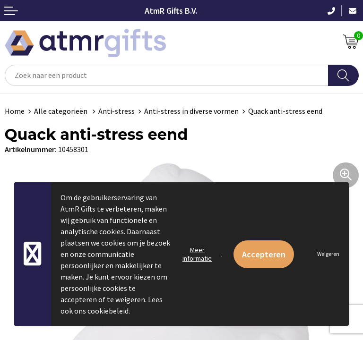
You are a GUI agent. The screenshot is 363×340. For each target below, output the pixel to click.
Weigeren (328, 253)
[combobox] (166, 75)
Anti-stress (116, 111)
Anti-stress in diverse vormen (191, 111)
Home (15, 111)
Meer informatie (197, 254)
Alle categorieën (61, 111)
